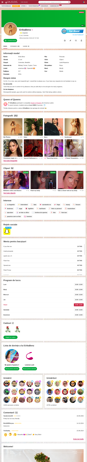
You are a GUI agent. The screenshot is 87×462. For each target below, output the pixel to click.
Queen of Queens (36, 103)
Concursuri (44, 6)
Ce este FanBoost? (78, 34)
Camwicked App (55, 6)
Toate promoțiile (34, 6)
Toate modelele (6, 6)
